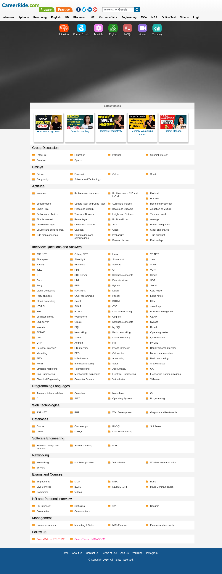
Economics (79, 174)
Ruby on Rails (43, 295)
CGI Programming (83, 295)
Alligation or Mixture (159, 208)
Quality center (156, 337)
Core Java (78, 393)
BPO (75, 353)
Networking (79, 332)
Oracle (152, 274)
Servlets (115, 264)
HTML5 (40, 306)
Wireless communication (162, 462)
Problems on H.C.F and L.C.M (123, 194)
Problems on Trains (46, 214)
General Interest (157, 154)
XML (38, 311)
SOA (151, 280)
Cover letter (42, 511)
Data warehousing (121, 311)
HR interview (80, 347)
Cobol (76, 300)
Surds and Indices (120, 203)
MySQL (115, 327)
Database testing (120, 337)
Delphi (114, 290)
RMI (75, 269)
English (56, 12)
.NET (76, 398)
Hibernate (78, 264)
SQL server (42, 321)
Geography (42, 179)
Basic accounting (158, 358)
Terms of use (109, 552)
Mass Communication (160, 486)
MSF (113, 445)
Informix (40, 327)
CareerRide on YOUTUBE (50, 539)
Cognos (115, 316)
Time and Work (157, 214)
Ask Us (124, 552)
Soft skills (78, 505)
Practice (144, 5)
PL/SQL (115, 426)
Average (153, 219)
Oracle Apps (80, 426)
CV (112, 505)
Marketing (41, 353)
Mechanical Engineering (86, 373)
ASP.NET (41, 254)
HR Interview (42, 505)
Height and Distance (122, 214)
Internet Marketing (83, 363)
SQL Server (79, 274)
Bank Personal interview (162, 347)
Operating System (120, 398)
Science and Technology (86, 179)
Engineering (128, 12)
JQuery (40, 264)
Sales (114, 363)
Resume (153, 505)
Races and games (158, 224)
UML (75, 280)
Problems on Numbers (85, 193)
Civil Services (43, 486)
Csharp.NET (80, 254)
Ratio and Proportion (160, 203)
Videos (77, 491)
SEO (38, 358)
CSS (113, 306)
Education (78, 154)
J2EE (38, 269)
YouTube (137, 552)
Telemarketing (81, 368)
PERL (76, 285)
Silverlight (78, 259)
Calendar (78, 229)
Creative (40, 160)
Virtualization (118, 379)
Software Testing (82, 445)
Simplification (43, 203)
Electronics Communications (164, 373)
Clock (114, 229)
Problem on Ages (45, 224)
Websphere (79, 316)
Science (40, 174)
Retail (39, 363)
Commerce (42, 491)
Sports (77, 160)
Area (113, 224)
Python (114, 285)
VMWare (153, 379)
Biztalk (152, 327)
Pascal (114, 295)
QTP (38, 342)
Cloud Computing (45, 290)
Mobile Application (83, 462)
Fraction (153, 198)
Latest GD (41, 154)
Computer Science (83, 379)
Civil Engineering (45, 373)
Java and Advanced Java (49, 393)
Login (196, 12)
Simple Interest (44, 219)
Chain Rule (42, 208)
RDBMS (40, 332)
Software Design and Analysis (47, 447)
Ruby (38, 285)
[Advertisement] (111, 72)
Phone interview (119, 347)
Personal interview (45, 347)
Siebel (152, 285)
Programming (156, 398)
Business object (44, 316)
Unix (38, 337)
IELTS (76, 486)
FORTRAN (79, 290)
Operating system (158, 332)
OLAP (152, 316)
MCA (144, 12)
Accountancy (118, 368)
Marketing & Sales (83, 525)
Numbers (41, 193)
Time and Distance (83, 214)
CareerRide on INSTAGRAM (88, 539)
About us (77, 552)
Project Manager (172, 123)
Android (77, 342)
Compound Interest (83, 224)
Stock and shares (158, 229)
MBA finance (80, 358)
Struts (152, 264)
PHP (113, 342)
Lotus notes (155, 295)
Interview (8, 12)
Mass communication (160, 353)
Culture (115, 174)
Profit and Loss (119, 219)
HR (93, 12)
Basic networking (120, 332)
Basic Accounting (78, 124)
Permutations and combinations (82, 236)
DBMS (39, 431)
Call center (117, 353)
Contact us (92, 552)
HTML (152, 300)
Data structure (118, 280)
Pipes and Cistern (83, 208)
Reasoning (40, 12)
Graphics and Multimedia (162, 412)
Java (151, 259)
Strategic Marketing (46, 368)
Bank (151, 481)
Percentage (79, 219)
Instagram (151, 552)
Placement (79, 12)
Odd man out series (46, 234)
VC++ (152, 269)
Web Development (121, 412)
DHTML (115, 300)
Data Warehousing (121, 431)
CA (150, 368)
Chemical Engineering (47, 379)
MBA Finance (118, 525)
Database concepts (121, 274)
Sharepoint (41, 259)
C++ (113, 269)
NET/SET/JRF (118, 486)
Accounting (117, 358)
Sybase (153, 321)
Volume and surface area (49, 229)
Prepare (126, 5)
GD (67, 12)
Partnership (155, 240)
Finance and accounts (160, 525)
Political (115, 154)
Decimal (153, 193)
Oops (38, 280)
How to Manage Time (48, 124)
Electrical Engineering (122, 373)
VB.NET (153, 254)
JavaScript (154, 306)
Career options (81, 511)
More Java (116, 393)
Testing (77, 337)
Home (65, 552)
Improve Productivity (110, 123)
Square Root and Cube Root (88, 203)
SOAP (76, 306)
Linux (114, 254)
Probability (116, 234)
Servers (40, 467)
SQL (75, 327)
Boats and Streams (121, 208)
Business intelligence (160, 311)
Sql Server (154, 426)
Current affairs (108, 12)
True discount (156, 234)
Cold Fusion (155, 290)
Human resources (45, 525)
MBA (154, 12)
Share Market (156, 363)
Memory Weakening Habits (141, 125)
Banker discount (119, 240)
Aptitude (23, 12)
